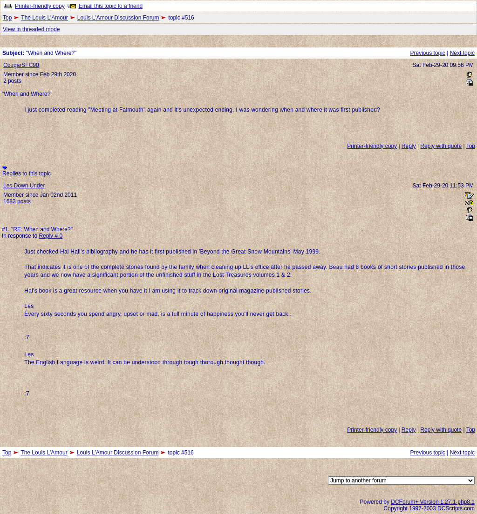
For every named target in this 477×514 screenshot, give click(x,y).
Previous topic (427, 53)
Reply (409, 146)
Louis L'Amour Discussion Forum (118, 17)
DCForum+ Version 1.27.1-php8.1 (433, 502)
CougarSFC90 (21, 65)
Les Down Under (24, 185)
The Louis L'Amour (44, 17)
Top (7, 17)
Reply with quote (441, 146)
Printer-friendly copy (40, 6)
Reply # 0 (50, 236)
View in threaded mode (31, 29)
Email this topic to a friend (111, 6)
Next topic (462, 53)
